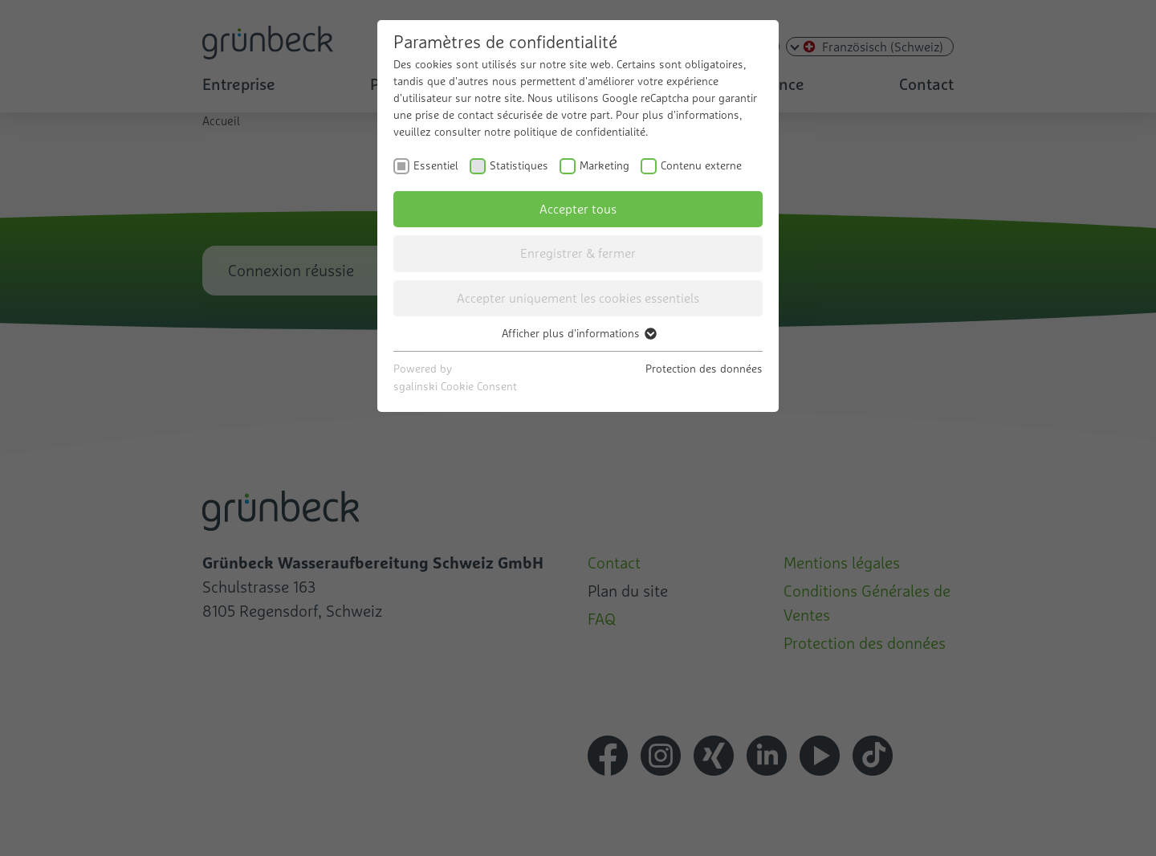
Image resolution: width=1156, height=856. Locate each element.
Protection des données (704, 368)
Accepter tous (578, 209)
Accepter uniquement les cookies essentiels (578, 298)
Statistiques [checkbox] (519, 165)
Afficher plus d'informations (578, 333)
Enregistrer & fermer (578, 253)
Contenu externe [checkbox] (701, 165)
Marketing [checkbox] (604, 165)
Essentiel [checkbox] (435, 165)
